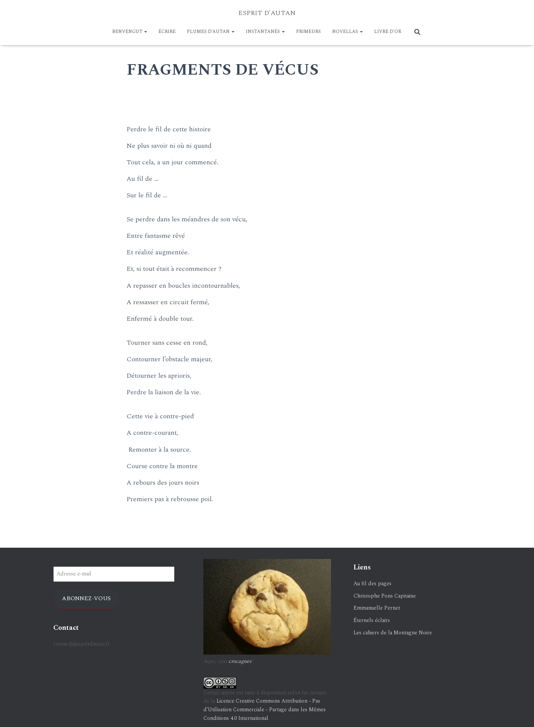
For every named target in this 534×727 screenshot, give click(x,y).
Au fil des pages (372, 583)
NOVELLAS (347, 31)
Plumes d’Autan (211, 31)
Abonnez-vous (86, 598)
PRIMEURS (308, 31)
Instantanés (265, 31)
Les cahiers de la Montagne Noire (392, 633)
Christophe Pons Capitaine (384, 596)
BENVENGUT (129, 31)
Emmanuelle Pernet (376, 608)
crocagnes (240, 661)
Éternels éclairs (371, 620)
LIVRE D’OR (387, 31)
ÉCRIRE (167, 31)
